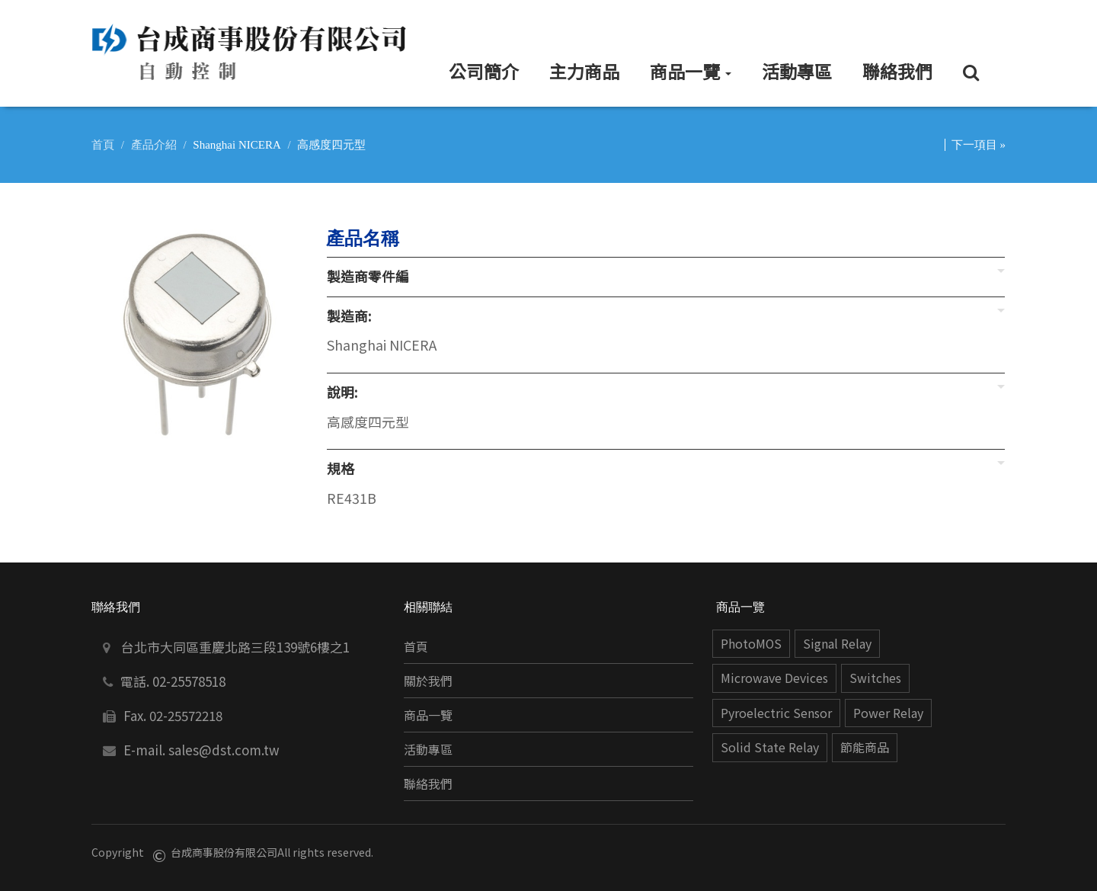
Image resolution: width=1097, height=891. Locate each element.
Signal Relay (837, 643)
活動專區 (428, 749)
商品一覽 (428, 715)
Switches (875, 678)
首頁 (102, 145)
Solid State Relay (770, 747)
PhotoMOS (751, 643)
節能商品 (864, 747)
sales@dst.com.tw (224, 749)
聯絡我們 (428, 784)
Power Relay (888, 713)
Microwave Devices (774, 678)
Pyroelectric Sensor (776, 713)
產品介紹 (154, 145)
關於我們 (428, 681)
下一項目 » (978, 145)
